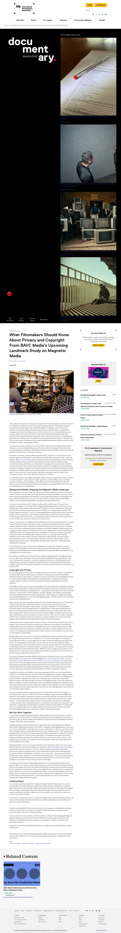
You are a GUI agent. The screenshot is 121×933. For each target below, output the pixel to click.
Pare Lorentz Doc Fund (22, 919)
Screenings (43, 915)
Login (88, 5)
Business (22, 897)
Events (34, 20)
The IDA (18, 910)
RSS (72, 910)
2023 (79, 919)
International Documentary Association (26, 8)
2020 (60, 921)
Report (18, 897)
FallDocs (41, 917)
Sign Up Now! (98, 345)
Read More (85, 397)
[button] (10, 293)
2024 (60, 917)
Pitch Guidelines (101, 923)
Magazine (100, 915)
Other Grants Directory (22, 923)
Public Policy (29, 897)
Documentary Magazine (81, 20)
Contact (78, 910)
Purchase (44, 319)
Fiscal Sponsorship (21, 917)
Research (19, 844)
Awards (80, 915)
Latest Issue (33, 319)
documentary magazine (29, 844)
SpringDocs (42, 919)
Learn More (98, 464)
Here (98, 381)
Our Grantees (19, 921)
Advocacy (63, 20)
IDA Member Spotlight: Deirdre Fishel (93, 395)
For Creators (48, 20)
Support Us (40, 910)
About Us (31, 910)
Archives (12, 844)
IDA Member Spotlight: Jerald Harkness (93, 426)
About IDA (21, 20)
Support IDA (99, 5)
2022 (60, 919)
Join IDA (100, 20)
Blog (24, 910)
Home (6, 25)
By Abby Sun (11, 895)
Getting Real (63, 915)
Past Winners (81, 926)
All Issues (21, 319)
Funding (18, 915)
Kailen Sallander (19, 360)
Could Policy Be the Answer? (44, 844)
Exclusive (7, 897)
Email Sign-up (50, 910)
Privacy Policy (99, 930)
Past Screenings (43, 921)
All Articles (10, 319)
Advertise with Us (63, 910)
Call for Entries (82, 923)
